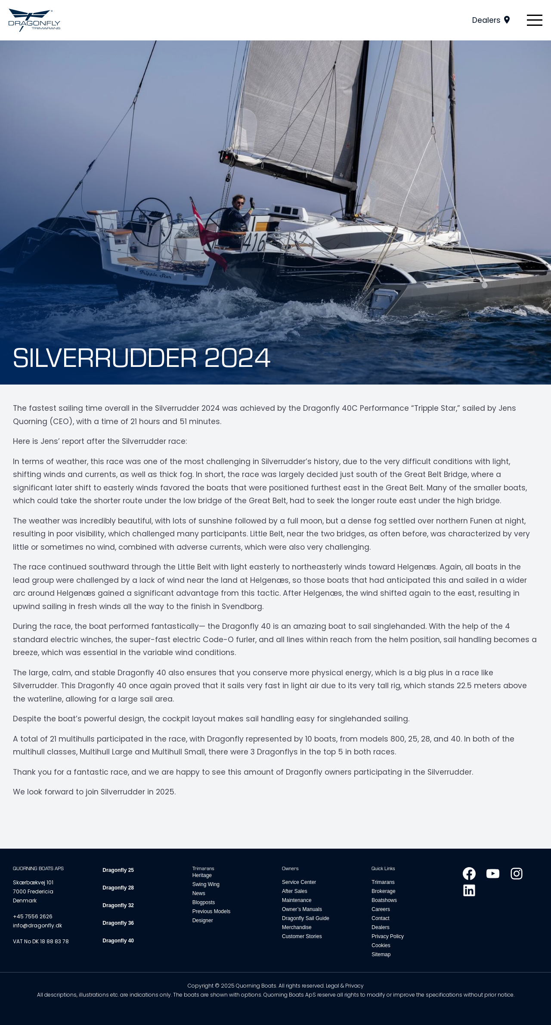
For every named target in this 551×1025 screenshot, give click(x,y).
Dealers (486, 20)
